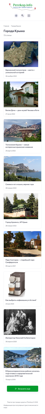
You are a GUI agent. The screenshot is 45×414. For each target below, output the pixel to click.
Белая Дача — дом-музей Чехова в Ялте (22, 110)
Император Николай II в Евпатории (20, 338)
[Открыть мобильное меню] (29, 15)
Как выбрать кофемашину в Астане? (21, 300)
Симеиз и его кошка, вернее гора (20, 184)
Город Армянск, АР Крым (16, 222)
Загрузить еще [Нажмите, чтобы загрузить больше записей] (24, 389)
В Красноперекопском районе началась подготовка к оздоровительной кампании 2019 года (22, 373)
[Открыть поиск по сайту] (22, 15)
